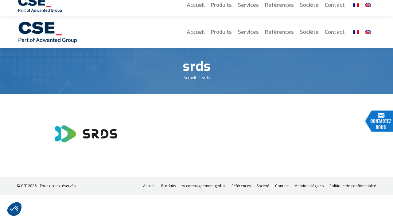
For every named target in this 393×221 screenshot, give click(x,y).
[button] (14, 209)
